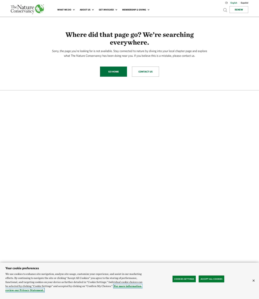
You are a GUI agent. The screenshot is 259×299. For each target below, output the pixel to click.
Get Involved (106, 9)
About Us (85, 9)
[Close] (253, 280)
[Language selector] (226, 4)
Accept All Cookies (211, 279)
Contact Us (145, 71)
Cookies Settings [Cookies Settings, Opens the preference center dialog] (184, 279)
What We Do (64, 9)
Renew (239, 9)
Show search (225, 10)
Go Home (113, 71)
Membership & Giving (134, 9)
